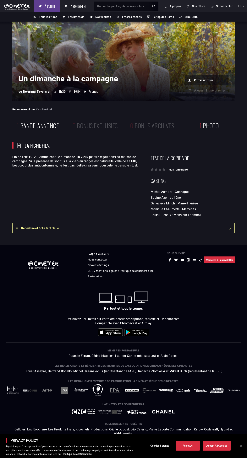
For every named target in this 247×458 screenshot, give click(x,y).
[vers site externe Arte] (47, 390)
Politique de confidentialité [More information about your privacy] (77, 454)
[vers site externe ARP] (98, 390)
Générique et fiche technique (40, 228)
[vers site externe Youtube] (182, 260)
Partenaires (95, 276)
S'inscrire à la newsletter (219, 259)
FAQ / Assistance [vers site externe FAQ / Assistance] (98, 254)
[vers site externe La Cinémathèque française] (166, 390)
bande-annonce (38, 125)
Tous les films (48, 17)
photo (209, 125)
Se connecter (224, 6)
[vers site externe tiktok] (201, 260)
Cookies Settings (98, 265)
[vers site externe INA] (64, 390)
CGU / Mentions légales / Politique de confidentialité (120, 271)
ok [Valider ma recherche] (153, 6)
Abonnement (78, 6)
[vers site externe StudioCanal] (132, 390)
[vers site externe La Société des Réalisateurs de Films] (13, 390)
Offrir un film (203, 80)
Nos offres (198, 6)
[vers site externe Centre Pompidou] (183, 390)
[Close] (241, 446)
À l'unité (50, 6)
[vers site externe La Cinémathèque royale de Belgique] (234, 390)
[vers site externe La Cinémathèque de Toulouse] (81, 390)
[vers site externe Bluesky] (176, 260)
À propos (175, 6)
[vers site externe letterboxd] (194, 260)
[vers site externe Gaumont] (149, 390)
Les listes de (76, 17)
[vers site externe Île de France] (137, 412)
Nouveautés (103, 17)
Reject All (188, 445)
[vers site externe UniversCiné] (30, 390)
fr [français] (239, 6)
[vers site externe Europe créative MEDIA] (110, 411)
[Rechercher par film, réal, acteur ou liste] (126, 6)
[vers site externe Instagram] (188, 260)
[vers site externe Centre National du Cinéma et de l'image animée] (84, 411)
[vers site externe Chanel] (163, 411)
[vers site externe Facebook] (170, 260)
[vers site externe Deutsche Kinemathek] (200, 390)
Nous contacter (97, 259)
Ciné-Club (191, 17)
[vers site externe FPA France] (115, 390)
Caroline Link (44, 109)
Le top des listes (163, 17)
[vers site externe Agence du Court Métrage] (217, 390)
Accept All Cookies (216, 445)
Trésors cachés (132, 17)
